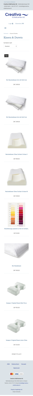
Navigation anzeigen (5, 28)
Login (11, 23)
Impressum (16, 368)
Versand (23, 364)
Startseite (6, 33)
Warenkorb (19, 23)
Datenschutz (15, 364)
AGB (8, 364)
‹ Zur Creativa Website (9, 2)
